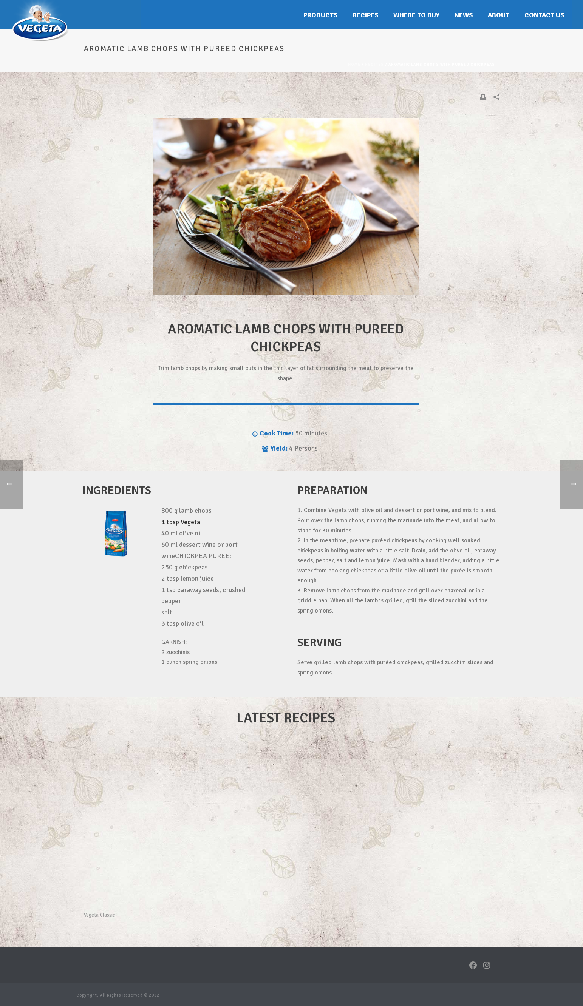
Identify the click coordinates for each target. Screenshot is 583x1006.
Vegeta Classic (99, 915)
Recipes (365, 15)
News (464, 15)
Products (320, 15)
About (498, 15)
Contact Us (544, 15)
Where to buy (416, 15)
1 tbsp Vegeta (180, 522)
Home (354, 64)
